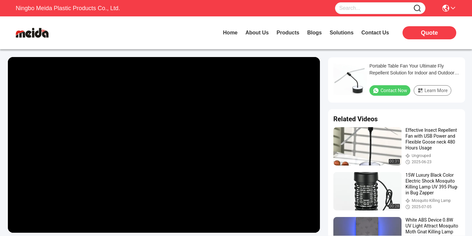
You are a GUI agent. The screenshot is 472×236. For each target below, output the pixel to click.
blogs (314, 32)
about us (257, 32)
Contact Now (390, 90)
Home (230, 32)
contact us (375, 32)
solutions (342, 32)
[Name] (417, 8)
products (288, 32)
